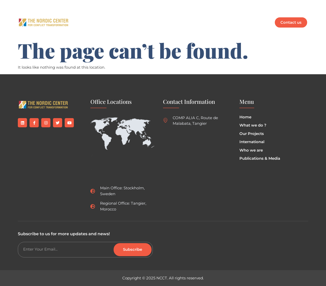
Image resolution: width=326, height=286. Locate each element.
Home (87, 16)
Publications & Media (233, 16)
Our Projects (152, 16)
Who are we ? (188, 16)
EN (86, 28)
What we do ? (115, 16)
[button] (152, 16)
